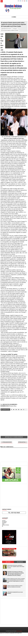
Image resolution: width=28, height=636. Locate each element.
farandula (9, 31)
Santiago (3, 521)
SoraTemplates (19, 633)
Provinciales (4, 522)
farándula (13, 31)
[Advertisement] (14, 423)
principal (16, 31)
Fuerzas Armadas (5, 525)
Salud (3, 524)
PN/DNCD (4, 523)
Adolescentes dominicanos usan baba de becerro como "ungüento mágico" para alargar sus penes (15, 567)
